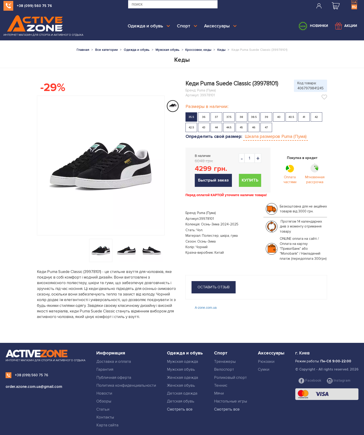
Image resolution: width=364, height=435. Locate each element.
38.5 (254, 117)
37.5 (228, 117)
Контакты (105, 417)
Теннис (220, 385)
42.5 (191, 127)
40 (278, 117)
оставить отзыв (214, 287)
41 (304, 117)
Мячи (219, 393)
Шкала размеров (275, 136)
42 (316, 117)
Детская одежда (182, 393)
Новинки (313, 26)
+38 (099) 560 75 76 (34, 6)
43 (203, 127)
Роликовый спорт (230, 377)
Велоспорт (224, 369)
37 (216, 117)
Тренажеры (225, 361)
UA (354, 2)
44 (216, 127)
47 (266, 127)
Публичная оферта (113, 377)
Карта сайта (107, 425)
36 (203, 117)
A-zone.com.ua (206, 307)
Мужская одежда (182, 361)
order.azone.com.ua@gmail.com (34, 386)
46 (253, 127)
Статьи (102, 409)
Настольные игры (230, 401)
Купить (250, 180)
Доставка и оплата (113, 361)
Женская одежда (182, 377)
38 (241, 117)
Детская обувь (180, 401)
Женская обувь (181, 385)
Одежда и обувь (149, 26)
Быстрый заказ (213, 180)
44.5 (228, 127)
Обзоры (103, 401)
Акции (346, 26)
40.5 (291, 117)
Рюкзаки (266, 361)
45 (241, 127)
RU (354, 7)
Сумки (263, 369)
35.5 (191, 117)
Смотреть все (179, 409)
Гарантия (104, 369)
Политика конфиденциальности (126, 385)
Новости (104, 393)
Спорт (187, 26)
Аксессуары (220, 26)
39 (266, 117)
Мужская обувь (181, 369)
